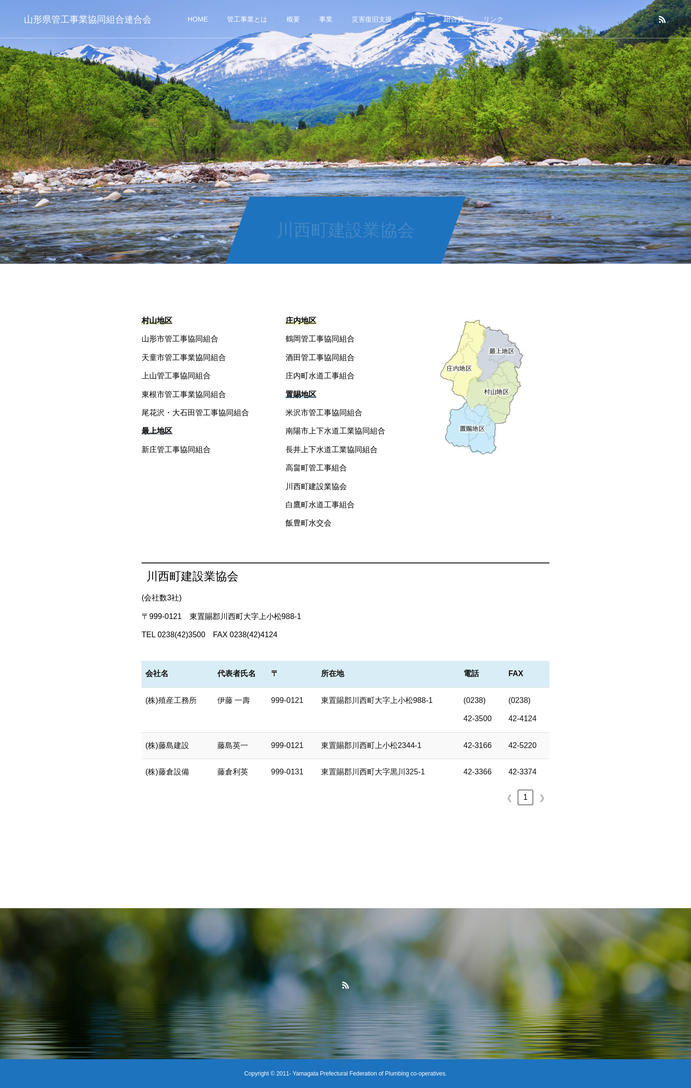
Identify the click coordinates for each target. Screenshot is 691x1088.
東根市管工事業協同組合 (184, 394)
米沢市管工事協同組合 (324, 413)
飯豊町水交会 (309, 523)
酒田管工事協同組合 (320, 357)
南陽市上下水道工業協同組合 (335, 431)
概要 (293, 19)
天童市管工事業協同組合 (184, 357)
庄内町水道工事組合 (320, 376)
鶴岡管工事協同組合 (320, 339)
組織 (418, 19)
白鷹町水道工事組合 (320, 505)
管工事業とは (247, 19)
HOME (198, 19)
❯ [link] (542, 798)
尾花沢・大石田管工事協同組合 (195, 413)
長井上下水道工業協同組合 (332, 449)
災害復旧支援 (372, 19)
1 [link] (526, 797)
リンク (493, 19)
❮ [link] (509, 798)
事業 (326, 19)
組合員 (454, 19)
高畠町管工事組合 (316, 468)
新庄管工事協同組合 (176, 449)
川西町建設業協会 (316, 486)
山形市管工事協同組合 (180, 339)
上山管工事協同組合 (176, 376)
